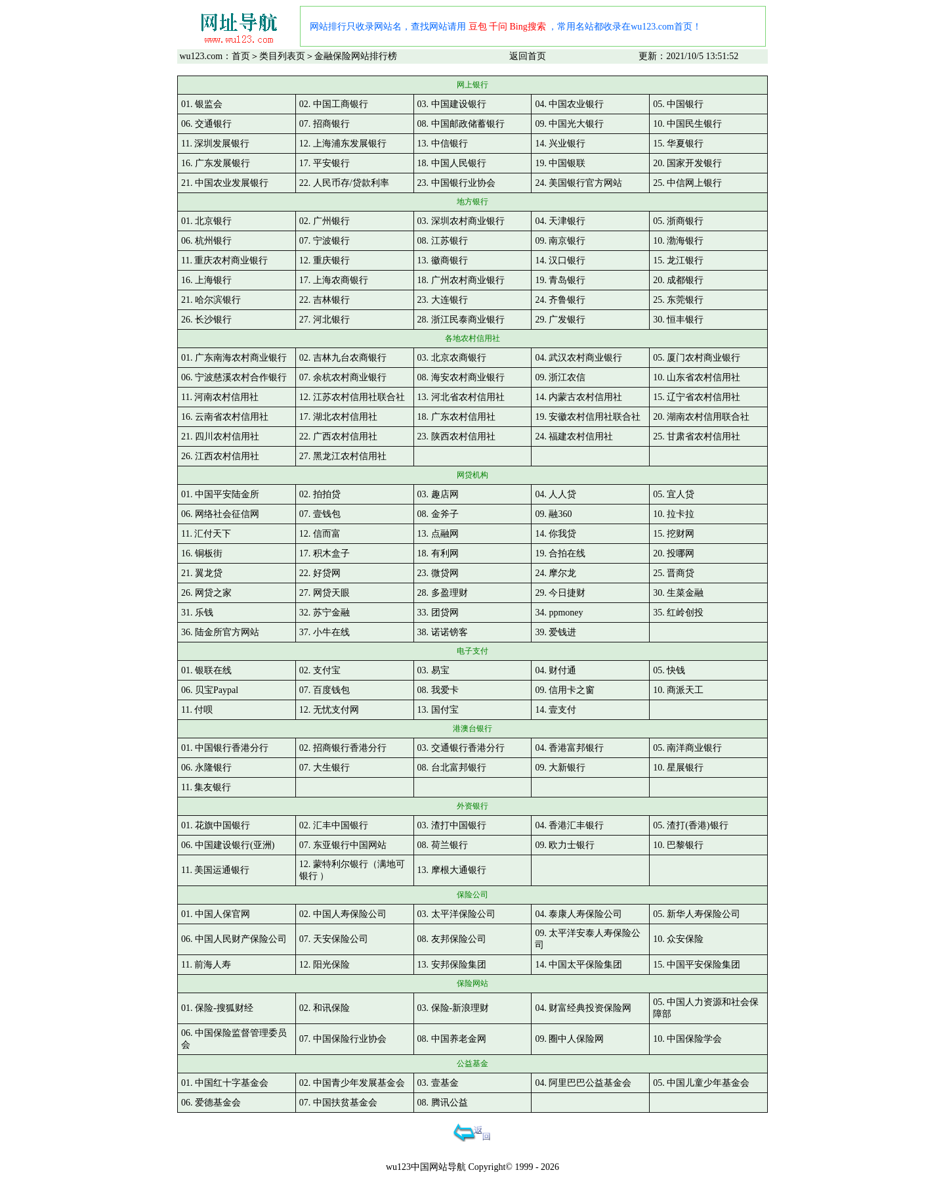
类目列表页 (282, 56)
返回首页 (527, 56)
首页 (241, 56)
